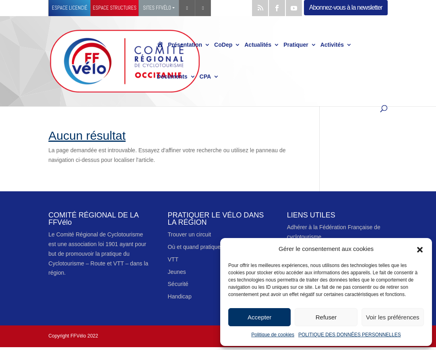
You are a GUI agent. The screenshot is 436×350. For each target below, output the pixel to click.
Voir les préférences (392, 317)
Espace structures (114, 7)
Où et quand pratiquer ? (197, 247)
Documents (172, 77)
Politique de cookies (272, 335)
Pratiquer (295, 45)
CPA (205, 77)
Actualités (257, 45)
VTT (173, 259)
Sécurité (178, 284)
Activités (332, 45)
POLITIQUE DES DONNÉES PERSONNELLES (349, 335)
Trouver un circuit (189, 234)
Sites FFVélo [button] (157, 7)
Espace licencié (69, 7)
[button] (420, 249)
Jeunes (177, 272)
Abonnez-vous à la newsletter (345, 7)
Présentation (185, 45)
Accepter (259, 317)
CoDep (223, 45)
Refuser (326, 317)
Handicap (180, 296)
